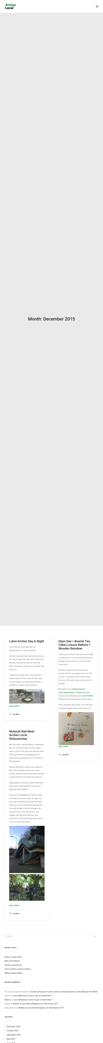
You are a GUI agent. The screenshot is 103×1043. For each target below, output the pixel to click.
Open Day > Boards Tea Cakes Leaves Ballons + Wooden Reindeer (74, 483)
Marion (8, 838)
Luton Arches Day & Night (26, 480)
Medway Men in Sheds (72, 531)
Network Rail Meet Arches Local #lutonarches (21, 574)
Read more (15, 545)
